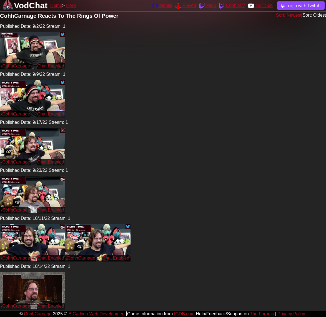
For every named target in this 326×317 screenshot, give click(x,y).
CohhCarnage (38, 313)
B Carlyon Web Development (97, 313)
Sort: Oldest (314, 15)
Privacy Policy (291, 313)
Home (56, 5)
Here (71, 5)
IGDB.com (184, 313)
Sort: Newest (289, 15)
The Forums (262, 313)
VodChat (30, 5)
